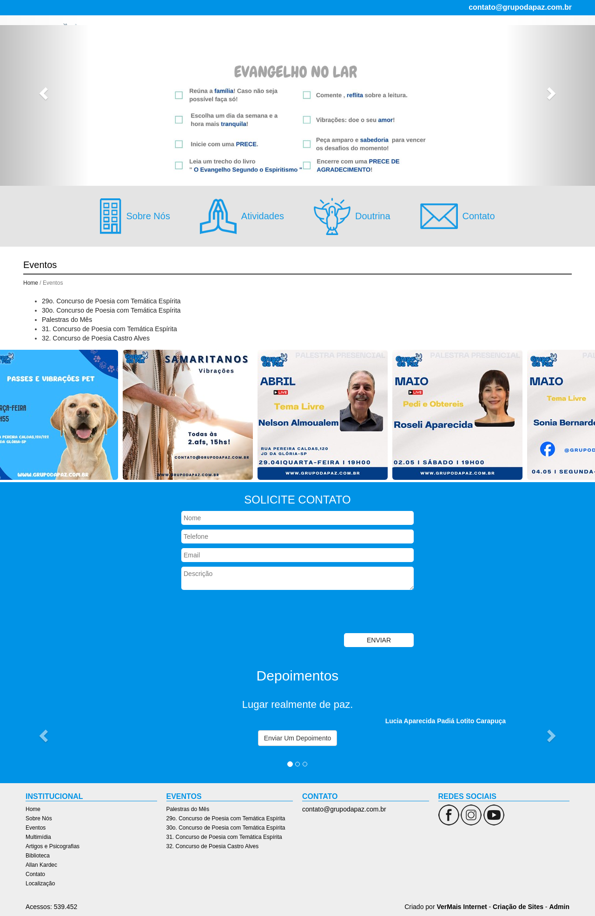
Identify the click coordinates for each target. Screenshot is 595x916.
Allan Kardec (475, 40)
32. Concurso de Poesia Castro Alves (96, 338)
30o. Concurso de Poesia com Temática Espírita (111, 310)
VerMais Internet (461, 906)
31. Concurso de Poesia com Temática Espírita (109, 329)
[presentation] (252, 613)
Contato (514, 40)
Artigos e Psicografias (377, 40)
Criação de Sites (518, 906)
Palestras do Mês (67, 319)
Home (218, 40)
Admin (559, 906)
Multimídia (320, 40)
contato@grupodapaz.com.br (520, 7)
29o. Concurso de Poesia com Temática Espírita (111, 301)
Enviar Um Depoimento (297, 738)
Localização (551, 40)
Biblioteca (433, 40)
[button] (44, 93)
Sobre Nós (249, 40)
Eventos (284, 40)
